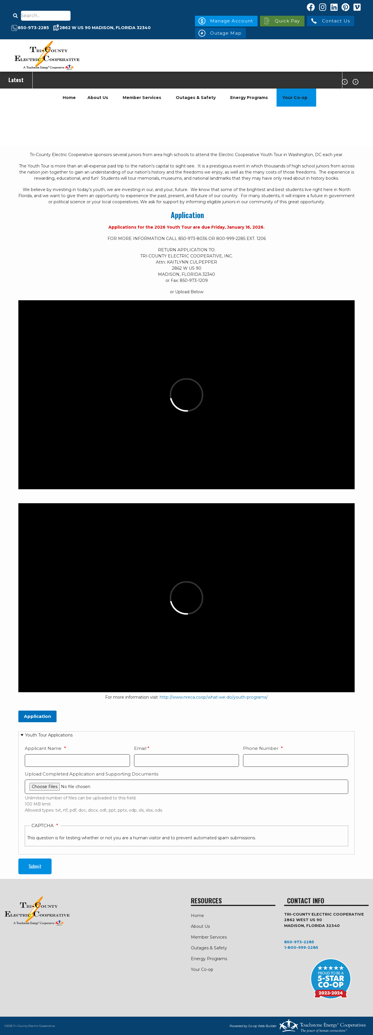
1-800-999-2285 (301, 947)
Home (69, 97)
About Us (97, 97)
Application (187, 215)
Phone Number (261, 748)
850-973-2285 (299, 942)
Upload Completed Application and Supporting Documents (91, 774)
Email (140, 748)
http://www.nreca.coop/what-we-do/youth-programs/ (214, 697)
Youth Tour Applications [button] (49, 735)
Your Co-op (294, 97)
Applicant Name (44, 748)
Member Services (142, 97)
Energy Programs (249, 97)
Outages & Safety (196, 97)
